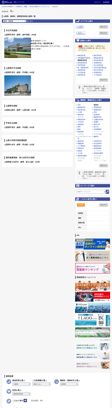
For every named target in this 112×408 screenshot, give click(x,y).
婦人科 (96, 127)
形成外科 (97, 115)
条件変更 (81, 205)
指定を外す (103, 27)
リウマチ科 (98, 134)
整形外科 (80, 115)
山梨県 (80, 27)
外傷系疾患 (98, 72)
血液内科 (80, 141)
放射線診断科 (98, 153)
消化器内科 (81, 110)
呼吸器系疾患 (98, 58)
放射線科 (80, 132)
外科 (95, 112)
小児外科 (80, 122)
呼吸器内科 (98, 107)
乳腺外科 (80, 148)
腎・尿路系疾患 (83, 68)
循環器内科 (98, 110)
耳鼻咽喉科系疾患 (83, 58)
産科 (79, 127)
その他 (79, 153)
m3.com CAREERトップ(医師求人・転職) (14, 6)
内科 (79, 105)
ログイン (97, 2)
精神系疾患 (81, 75)
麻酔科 (96, 136)
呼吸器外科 (81, 119)
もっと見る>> (105, 340)
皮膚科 (96, 122)
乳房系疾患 (81, 65)
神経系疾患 (81, 55)
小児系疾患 (81, 72)
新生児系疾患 (98, 70)
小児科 (79, 112)
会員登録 (106, 2)
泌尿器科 (80, 124)
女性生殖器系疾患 (100, 68)
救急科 (79, 151)
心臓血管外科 (98, 119)
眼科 (79, 129)
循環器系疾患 (82, 60)
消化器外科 (98, 141)
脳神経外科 (98, 117)
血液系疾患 (81, 70)
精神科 (96, 105)
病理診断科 (98, 148)
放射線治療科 (82, 156)
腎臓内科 (80, 143)
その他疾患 (98, 75)
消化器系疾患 (98, 60)
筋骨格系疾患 (82, 63)
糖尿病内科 (98, 146)
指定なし (81, 33)
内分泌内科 (98, 143)
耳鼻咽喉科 (98, 129)
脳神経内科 (81, 107)
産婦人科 (97, 124)
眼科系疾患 (98, 55)
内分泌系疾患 (98, 65)
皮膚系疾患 (98, 63)
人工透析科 (81, 146)
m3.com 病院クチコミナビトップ (40, 6)
